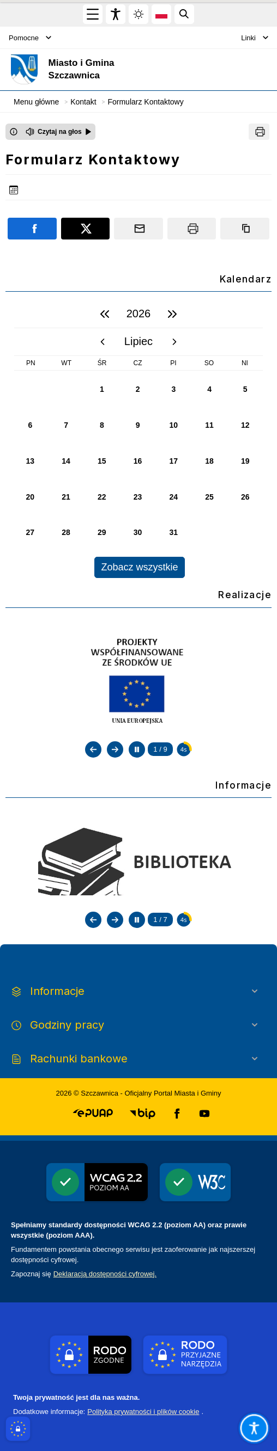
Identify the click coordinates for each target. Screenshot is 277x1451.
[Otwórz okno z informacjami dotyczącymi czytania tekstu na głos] (13, 132)
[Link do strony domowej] (111, 69)
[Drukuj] (259, 132)
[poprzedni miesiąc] (102, 342)
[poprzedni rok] (105, 314)
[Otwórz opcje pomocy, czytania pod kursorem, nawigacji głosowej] (254, 1428)
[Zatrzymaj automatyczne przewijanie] (137, 749)
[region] (138, 439)
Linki (254, 38)
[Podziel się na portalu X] (85, 228)
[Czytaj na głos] (58, 132)
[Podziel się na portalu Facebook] (32, 228)
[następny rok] (172, 314)
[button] (93, 1113)
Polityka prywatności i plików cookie (143, 1411)
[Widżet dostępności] (115, 14)
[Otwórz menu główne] (93, 14)
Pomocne (30, 38)
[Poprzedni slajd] (93, 749)
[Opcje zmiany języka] (161, 14)
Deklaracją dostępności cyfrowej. (104, 1274)
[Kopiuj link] (244, 228)
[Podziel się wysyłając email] (138, 228)
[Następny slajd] (115, 749)
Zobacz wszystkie (139, 567)
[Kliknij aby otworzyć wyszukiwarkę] (184, 14)
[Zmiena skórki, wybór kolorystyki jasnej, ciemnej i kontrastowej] (138, 14)
